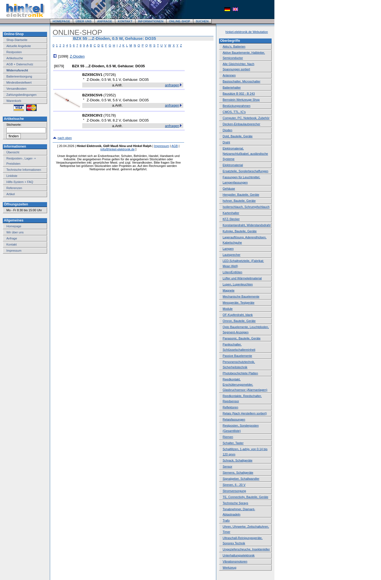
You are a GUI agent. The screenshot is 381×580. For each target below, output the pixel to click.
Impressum (13, 250)
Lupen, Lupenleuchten (238, 284)
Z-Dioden (77, 56)
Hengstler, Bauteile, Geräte (241, 194)
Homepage (13, 226)
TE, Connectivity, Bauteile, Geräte (245, 497)
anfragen (172, 85)
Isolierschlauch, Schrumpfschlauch (246, 206)
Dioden (227, 130)
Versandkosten (16, 88)
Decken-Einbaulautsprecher (241, 124)
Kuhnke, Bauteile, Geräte (240, 231)
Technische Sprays (235, 503)
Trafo (226, 520)
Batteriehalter (232, 87)
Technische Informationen (23, 169)
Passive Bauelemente (237, 355)
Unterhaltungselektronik (239, 555)
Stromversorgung (234, 491)
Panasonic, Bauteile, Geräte (242, 338)
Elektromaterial (233, 165)
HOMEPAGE (61, 21)
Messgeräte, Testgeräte (238, 302)
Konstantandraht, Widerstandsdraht (247, 225)
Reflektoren (230, 407)
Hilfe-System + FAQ (19, 182)
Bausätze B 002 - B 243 (239, 93)
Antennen (229, 75)
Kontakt (11, 244)
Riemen (228, 437)
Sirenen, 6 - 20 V (234, 484)
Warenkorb (13, 100)
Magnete (229, 290)
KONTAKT (125, 21)
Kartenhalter (231, 213)
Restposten (14, 52)
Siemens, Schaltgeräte (238, 472)
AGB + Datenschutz (19, 64)
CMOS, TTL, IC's (234, 112)
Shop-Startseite (16, 40)
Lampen (228, 248)
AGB (174, 146)
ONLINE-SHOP (179, 21)
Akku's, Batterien (234, 46)
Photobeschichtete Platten (240, 373)
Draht (226, 142)
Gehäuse (229, 188)
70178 (110, 115)
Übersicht (12, 152)
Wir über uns (15, 232)
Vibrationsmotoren (235, 561)
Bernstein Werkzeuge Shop (241, 99)
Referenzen (14, 188)
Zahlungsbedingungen (21, 94)
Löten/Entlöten (232, 272)
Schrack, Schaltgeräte (238, 460)
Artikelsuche (14, 58)
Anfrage (11, 238)
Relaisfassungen (234, 419)
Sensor (227, 466)
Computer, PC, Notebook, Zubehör (246, 118)
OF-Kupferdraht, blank (238, 314)
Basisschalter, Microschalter (241, 81)
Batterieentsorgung (19, 76)
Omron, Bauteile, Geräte (239, 321)
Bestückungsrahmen (236, 105)
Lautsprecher (231, 254)
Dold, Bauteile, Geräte (238, 136)
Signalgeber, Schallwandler (241, 478)
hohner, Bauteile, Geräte (239, 200)
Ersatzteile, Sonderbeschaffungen (245, 171)
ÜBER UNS (83, 21)
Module (228, 308)
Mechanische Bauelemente (241, 296)
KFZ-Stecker (231, 219)
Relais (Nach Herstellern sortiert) (245, 413)
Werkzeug (229, 567)
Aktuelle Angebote (18, 46)
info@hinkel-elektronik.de (118, 149)
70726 (110, 75)
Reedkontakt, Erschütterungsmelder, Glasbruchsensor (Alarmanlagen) (245, 384)
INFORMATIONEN (150, 21)
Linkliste (11, 175)
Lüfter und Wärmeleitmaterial (242, 278)
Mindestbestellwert (19, 82)
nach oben (65, 138)
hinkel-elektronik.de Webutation (246, 31)
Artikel (10, 194)
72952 (110, 95)
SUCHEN (202, 21)
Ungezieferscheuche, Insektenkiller (246, 549)
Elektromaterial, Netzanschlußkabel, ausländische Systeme (245, 154)
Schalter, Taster (233, 443)
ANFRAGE (104, 21)
